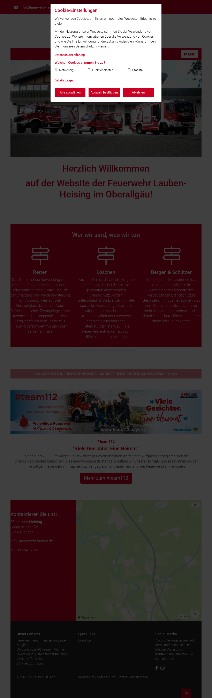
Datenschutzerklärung (70, 55)
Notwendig (66, 70)
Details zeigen (64, 80)
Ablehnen (138, 92)
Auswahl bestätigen (104, 92)
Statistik (137, 70)
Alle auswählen (70, 92)
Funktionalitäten (102, 70)
